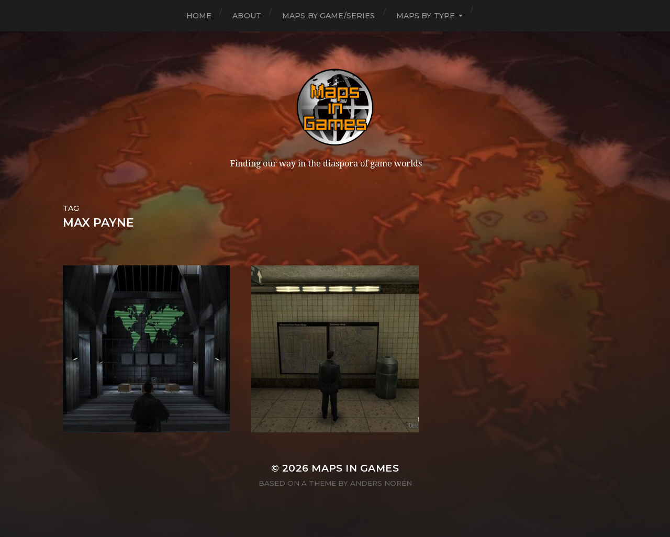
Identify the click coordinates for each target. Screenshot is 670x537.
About (246, 15)
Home (199, 15)
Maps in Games (355, 468)
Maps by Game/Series (328, 15)
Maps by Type (425, 15)
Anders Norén (381, 483)
